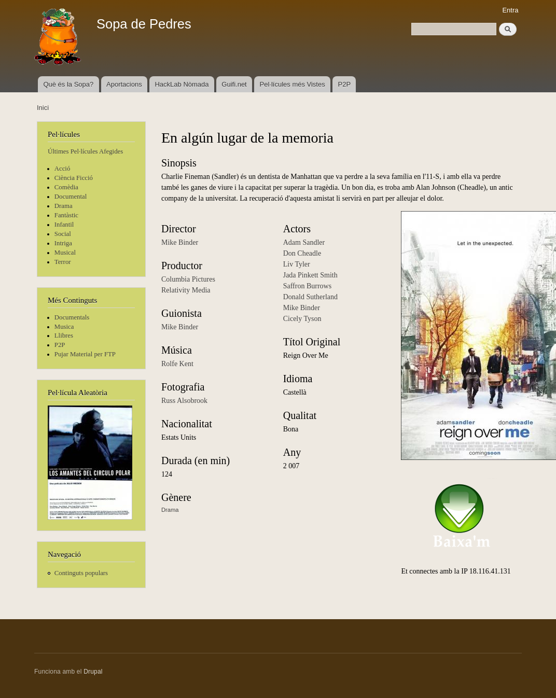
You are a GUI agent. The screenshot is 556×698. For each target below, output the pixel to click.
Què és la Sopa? (68, 84)
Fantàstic (66, 215)
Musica (64, 326)
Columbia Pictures (188, 279)
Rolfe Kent (177, 364)
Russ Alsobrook (184, 400)
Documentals (71, 317)
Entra (510, 10)
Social (62, 234)
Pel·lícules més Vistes (292, 84)
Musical (65, 252)
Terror (62, 262)
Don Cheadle (302, 253)
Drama (63, 206)
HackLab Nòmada (181, 84)
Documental (70, 196)
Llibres (63, 335)
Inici (43, 107)
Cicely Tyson (302, 319)
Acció (62, 168)
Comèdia (66, 187)
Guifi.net (233, 84)
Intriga (63, 243)
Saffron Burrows (307, 286)
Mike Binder (179, 242)
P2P (344, 84)
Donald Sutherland (310, 297)
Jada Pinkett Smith (310, 275)
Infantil (64, 224)
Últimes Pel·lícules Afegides (85, 151)
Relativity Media (185, 290)
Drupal (93, 671)
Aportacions (124, 84)
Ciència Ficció (73, 178)
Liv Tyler (296, 264)
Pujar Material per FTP (85, 354)
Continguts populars (81, 573)
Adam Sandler (304, 242)
